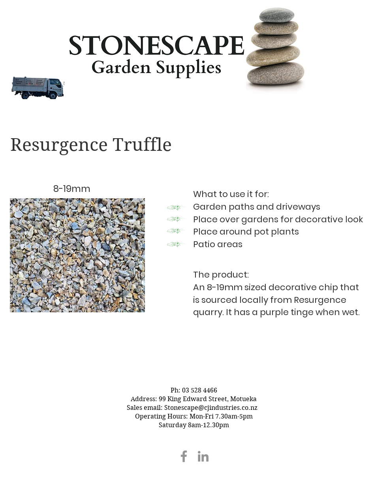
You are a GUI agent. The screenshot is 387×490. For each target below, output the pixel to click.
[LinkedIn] (203, 456)
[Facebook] (184, 456)
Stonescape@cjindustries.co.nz (210, 407)
